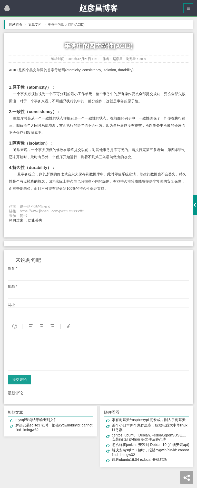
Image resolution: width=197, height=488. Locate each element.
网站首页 (17, 24)
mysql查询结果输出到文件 (36, 420)
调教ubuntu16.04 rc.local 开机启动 (139, 459)
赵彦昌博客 (98, 8)
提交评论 (19, 379)
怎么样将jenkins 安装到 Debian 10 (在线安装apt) (150, 445)
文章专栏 (36, 24)
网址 (11, 305)
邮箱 (12, 286)
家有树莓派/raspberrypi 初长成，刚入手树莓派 (149, 420)
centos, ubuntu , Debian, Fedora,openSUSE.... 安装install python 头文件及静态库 (149, 437)
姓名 (12, 268)
